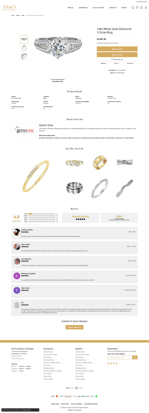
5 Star (25, 214)
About (124, 7)
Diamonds (83, 7)
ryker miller (25, 244)
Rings (23, 15)
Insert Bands (129, 138)
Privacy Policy (65, 404)
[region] (58, 48)
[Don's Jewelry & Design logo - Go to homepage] (9, 7)
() (57, 214)
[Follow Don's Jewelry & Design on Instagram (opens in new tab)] (117, 363)
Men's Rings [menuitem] (47, 373)
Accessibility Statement (91, 404)
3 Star (25, 218)
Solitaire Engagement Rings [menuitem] (52, 371)
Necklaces (49, 138)
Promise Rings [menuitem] (48, 379)
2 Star (25, 220)
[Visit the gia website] (79, 388)
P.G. (22, 303)
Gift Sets (119, 138)
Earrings (64, 138)
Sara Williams (26, 259)
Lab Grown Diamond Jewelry (90, 138)
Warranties (130, 63)
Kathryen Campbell (28, 274)
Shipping (103, 63)
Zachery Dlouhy (27, 230)
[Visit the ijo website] (69, 388)
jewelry (18, 15)
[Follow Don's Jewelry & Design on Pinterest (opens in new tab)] (114, 363)
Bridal (71, 7)
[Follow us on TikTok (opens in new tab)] (111, 363)
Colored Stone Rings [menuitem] (50, 354)
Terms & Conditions (76, 404)
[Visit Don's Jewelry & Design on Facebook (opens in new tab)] (108, 363)
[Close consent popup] (37, 409)
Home (12, 15)
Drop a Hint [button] (117, 54)
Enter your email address (116, 354)
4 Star (25, 216)
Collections (98, 7)
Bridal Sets (76, 138)
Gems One (78, 98)
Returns (116, 63)
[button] (133, 7)
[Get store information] (17, 359)
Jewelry (113, 7)
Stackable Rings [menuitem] (48, 360)
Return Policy (55, 404)
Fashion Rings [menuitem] (48, 352)
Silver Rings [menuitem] (47, 357)
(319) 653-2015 (57, 81)
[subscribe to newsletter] (135, 357)
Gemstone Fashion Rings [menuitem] (51, 363)
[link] (141, 1)
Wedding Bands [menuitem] (48, 368)
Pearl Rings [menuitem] (47, 365)
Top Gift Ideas (110, 138)
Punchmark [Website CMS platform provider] (78, 410)
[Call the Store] (16, 356)
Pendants (57, 138)
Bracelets (42, 138)
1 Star (25, 221)
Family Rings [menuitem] (47, 376)
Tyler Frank (25, 288)
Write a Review (74, 327)
